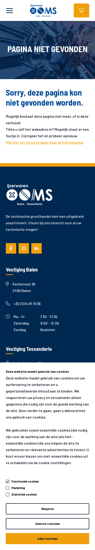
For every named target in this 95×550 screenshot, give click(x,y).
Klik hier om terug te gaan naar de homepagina (44, 142)
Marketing (18, 488)
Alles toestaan (48, 538)
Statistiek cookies (24, 494)
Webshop (81, 10)
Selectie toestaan (47, 524)
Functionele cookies (25, 480)
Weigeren (47, 509)
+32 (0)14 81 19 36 (23, 303)
